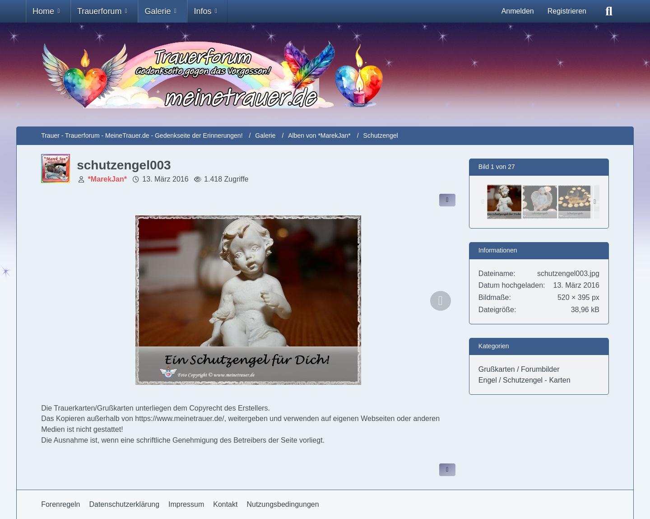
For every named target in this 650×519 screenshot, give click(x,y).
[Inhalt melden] (447, 469)
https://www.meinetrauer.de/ (179, 418)
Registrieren (567, 11)
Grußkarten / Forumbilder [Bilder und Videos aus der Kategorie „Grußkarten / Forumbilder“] (519, 369)
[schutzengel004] (540, 202)
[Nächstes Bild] (440, 301)
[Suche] (609, 11)
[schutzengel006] (575, 202)
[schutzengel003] (504, 202)
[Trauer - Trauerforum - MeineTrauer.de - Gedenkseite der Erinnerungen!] (325, 74)
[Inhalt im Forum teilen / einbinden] (447, 200)
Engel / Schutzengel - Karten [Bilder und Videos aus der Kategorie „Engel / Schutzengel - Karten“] (524, 380)
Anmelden (517, 11)
